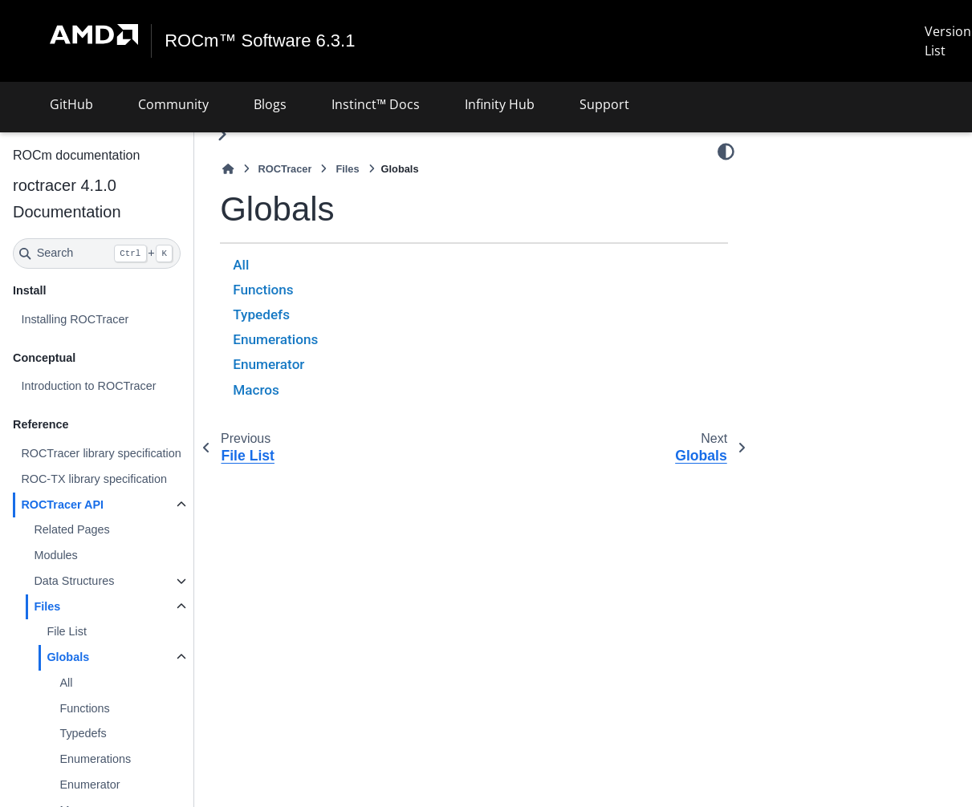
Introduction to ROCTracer (88, 385)
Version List (948, 40)
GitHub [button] (71, 104)
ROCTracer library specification (101, 453)
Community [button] (173, 104)
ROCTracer (285, 169)
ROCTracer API (62, 504)
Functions (84, 708)
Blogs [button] (270, 104)
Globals (68, 657)
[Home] (228, 168)
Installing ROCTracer (74, 319)
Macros (256, 390)
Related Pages (71, 529)
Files (47, 606)
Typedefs (82, 733)
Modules (55, 555)
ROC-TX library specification (94, 478)
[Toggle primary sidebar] (222, 134)
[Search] (97, 253)
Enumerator (89, 784)
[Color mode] (726, 151)
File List (67, 631)
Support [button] (604, 104)
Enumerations (95, 758)
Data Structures (74, 580)
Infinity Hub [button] (500, 104)
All (65, 682)
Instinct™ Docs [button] (375, 104)
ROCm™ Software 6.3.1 (260, 41)
